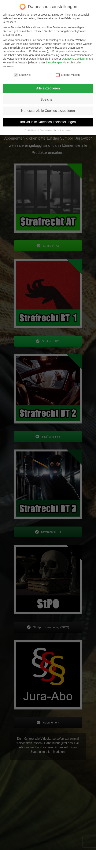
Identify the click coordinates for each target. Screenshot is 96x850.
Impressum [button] (67, 130)
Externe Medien (68, 75)
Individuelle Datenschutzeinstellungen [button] (48, 122)
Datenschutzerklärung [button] (50, 130)
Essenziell (22, 75)
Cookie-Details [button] (31, 130)
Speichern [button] (48, 99)
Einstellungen (54, 62)
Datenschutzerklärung (75, 58)
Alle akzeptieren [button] (48, 88)
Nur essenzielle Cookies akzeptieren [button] (48, 111)
